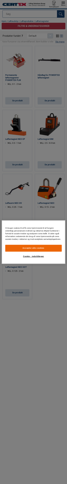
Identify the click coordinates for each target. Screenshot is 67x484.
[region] (33, 242)
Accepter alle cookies (33, 248)
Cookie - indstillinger (33, 256)
